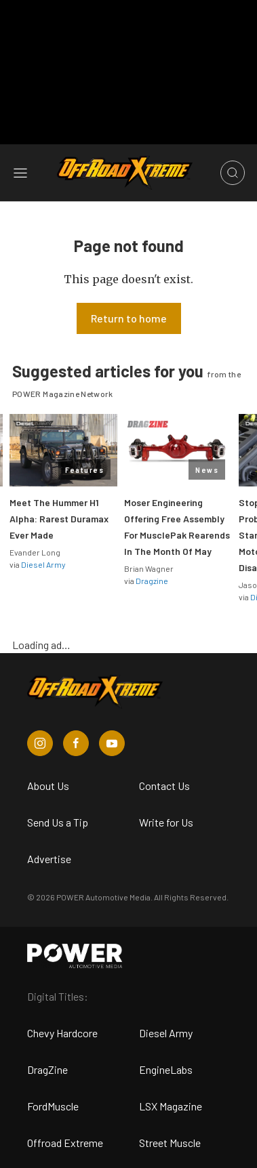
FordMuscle (53, 1106)
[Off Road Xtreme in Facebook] (76, 743)
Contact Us (164, 785)
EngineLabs (166, 1069)
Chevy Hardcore (62, 1032)
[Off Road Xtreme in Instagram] (40, 743)
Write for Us (166, 822)
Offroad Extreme (65, 1142)
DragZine (47, 1069)
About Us (48, 785)
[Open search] (232, 173)
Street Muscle (170, 1142)
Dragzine (152, 580)
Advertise (49, 858)
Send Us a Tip (57, 822)
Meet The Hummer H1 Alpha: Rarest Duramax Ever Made (58, 519)
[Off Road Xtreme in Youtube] (112, 743)
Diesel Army (43, 564)
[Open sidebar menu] (20, 173)
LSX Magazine (170, 1106)
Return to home (129, 318)
